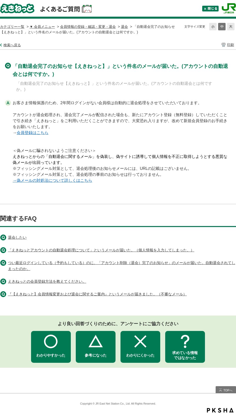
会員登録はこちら (32, 133)
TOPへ (227, 390)
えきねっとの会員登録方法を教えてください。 (47, 281)
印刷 (230, 45)
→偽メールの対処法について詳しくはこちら (52, 180)
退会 (124, 27)
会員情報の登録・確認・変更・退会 (88, 27)
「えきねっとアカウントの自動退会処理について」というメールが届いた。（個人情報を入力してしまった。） (101, 250)
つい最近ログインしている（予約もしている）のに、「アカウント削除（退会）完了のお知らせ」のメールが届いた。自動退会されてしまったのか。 (121, 266)
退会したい (17, 237)
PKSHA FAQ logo (220, 410)
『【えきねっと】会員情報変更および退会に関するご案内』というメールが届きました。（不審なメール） (97, 294)
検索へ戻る (12, 45)
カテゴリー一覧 (12, 27)
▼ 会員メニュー (42, 27)
